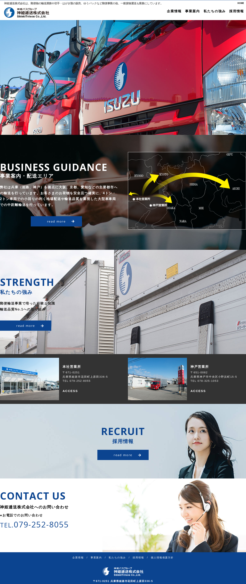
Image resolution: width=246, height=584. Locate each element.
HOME (240, 3)
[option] (123, 77)
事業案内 (192, 11)
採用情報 (236, 11)
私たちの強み (215, 11)
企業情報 (174, 11)
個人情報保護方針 (162, 557)
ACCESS (71, 391)
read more (61, 221)
